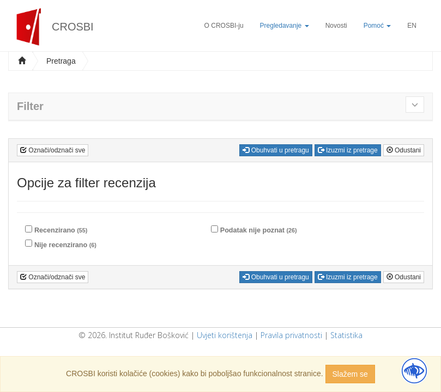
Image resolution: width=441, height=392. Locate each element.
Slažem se (350, 374)
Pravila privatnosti (291, 335)
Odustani (403, 150)
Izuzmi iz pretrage (348, 150)
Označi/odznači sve (52, 150)
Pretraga (61, 61)
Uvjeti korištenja (224, 335)
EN (411, 25)
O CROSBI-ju (224, 25)
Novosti (336, 25)
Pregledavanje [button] (284, 25)
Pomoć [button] (377, 25)
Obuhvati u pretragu (276, 150)
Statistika (346, 335)
